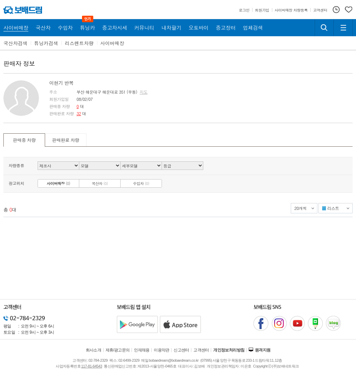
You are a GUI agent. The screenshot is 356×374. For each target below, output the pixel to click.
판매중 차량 (24, 140)
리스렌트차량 (79, 43)
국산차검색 (15, 43)
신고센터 (181, 350)
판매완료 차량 (65, 140)
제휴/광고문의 (118, 350)
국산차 (100, 183)
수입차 (141, 183)
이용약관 (161, 350)
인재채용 (142, 350)
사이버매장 (112, 43)
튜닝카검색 (46, 43)
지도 (144, 92)
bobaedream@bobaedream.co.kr (173, 360)
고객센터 (201, 350)
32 (79, 113)
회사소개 (93, 350)
